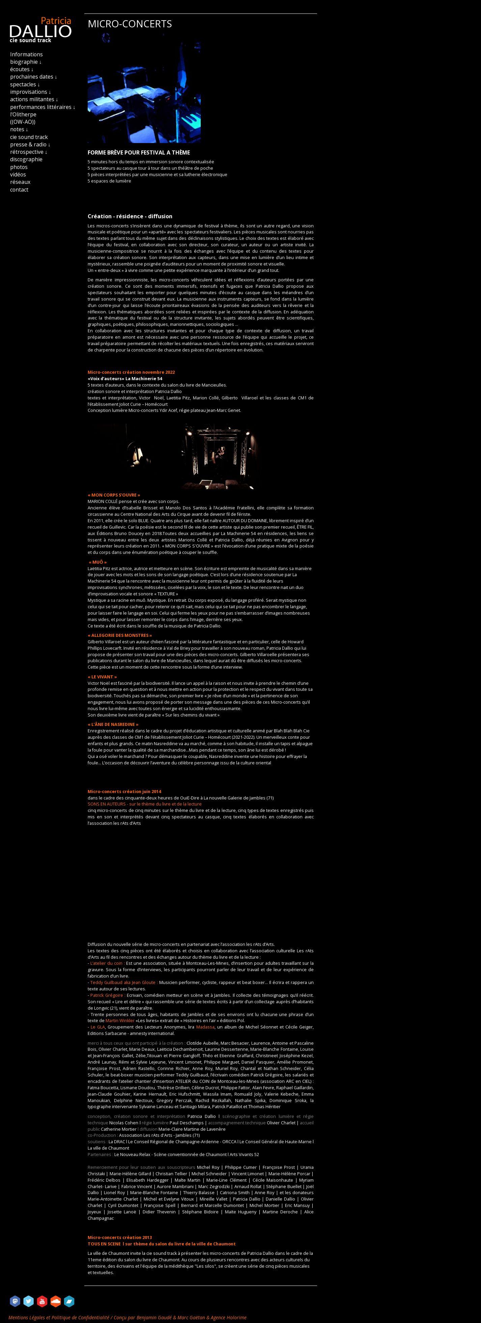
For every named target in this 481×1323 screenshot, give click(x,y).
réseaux (20, 182)
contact (19, 189)
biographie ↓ (26, 61)
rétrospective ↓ (29, 152)
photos (19, 167)
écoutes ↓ (22, 69)
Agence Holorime (229, 1317)
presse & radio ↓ (30, 144)
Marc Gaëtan (191, 1317)
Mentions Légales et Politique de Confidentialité (59, 1317)
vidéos (18, 174)
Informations (26, 54)
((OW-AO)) (22, 121)
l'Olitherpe (23, 114)
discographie (26, 159)
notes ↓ (19, 129)
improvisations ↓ (30, 91)
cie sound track (29, 137)
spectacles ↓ (25, 84)
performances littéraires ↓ (43, 107)
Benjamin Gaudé (155, 1317)
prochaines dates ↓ (33, 76)
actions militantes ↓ (34, 99)
